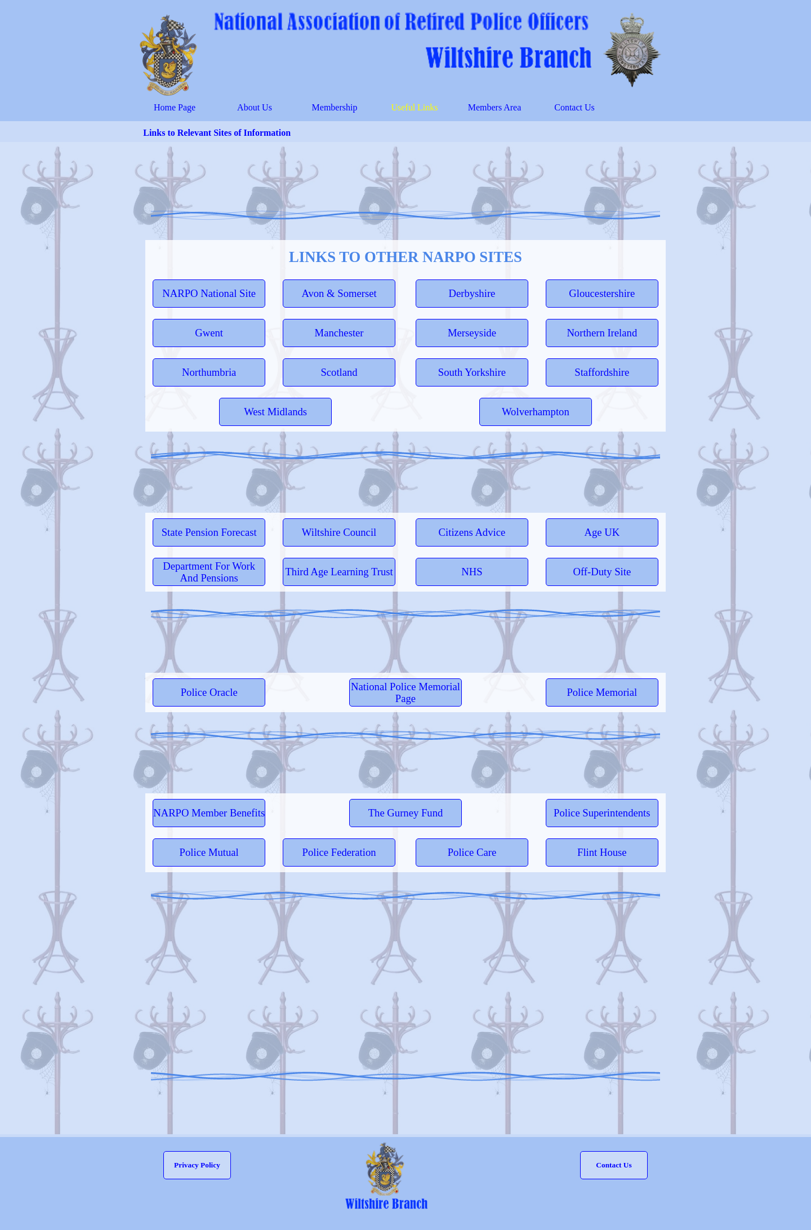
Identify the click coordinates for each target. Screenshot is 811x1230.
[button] (614, 1165)
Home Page (174, 107)
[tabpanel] (405, 257)
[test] (209, 293)
